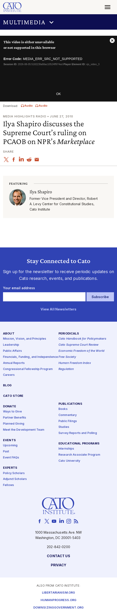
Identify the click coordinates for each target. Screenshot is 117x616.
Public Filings (67, 420)
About (8, 333)
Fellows (8, 485)
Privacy (58, 565)
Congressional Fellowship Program (28, 368)
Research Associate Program (79, 454)
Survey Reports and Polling (77, 433)
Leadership (11, 344)
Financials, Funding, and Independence (30, 357)
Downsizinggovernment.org (58, 607)
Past (6, 451)
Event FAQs (11, 457)
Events (9, 440)
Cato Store (13, 396)
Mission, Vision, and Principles (24, 338)
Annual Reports (14, 362)
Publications (70, 403)
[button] (58, 22)
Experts (10, 467)
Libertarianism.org (58, 592)
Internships (66, 448)
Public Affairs (12, 350)
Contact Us (58, 556)
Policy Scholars (14, 473)
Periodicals (68, 333)
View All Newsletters (59, 309)
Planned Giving (13, 423)
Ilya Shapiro (41, 191)
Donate (9, 406)
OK (58, 94)
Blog (7, 385)
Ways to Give (12, 411)
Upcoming (10, 445)
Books (63, 409)
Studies (63, 427)
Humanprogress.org (58, 600)
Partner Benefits (14, 417)
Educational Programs (79, 443)
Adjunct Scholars (15, 479)
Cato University (69, 460)
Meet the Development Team (24, 429)
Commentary (67, 414)
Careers (9, 375)
